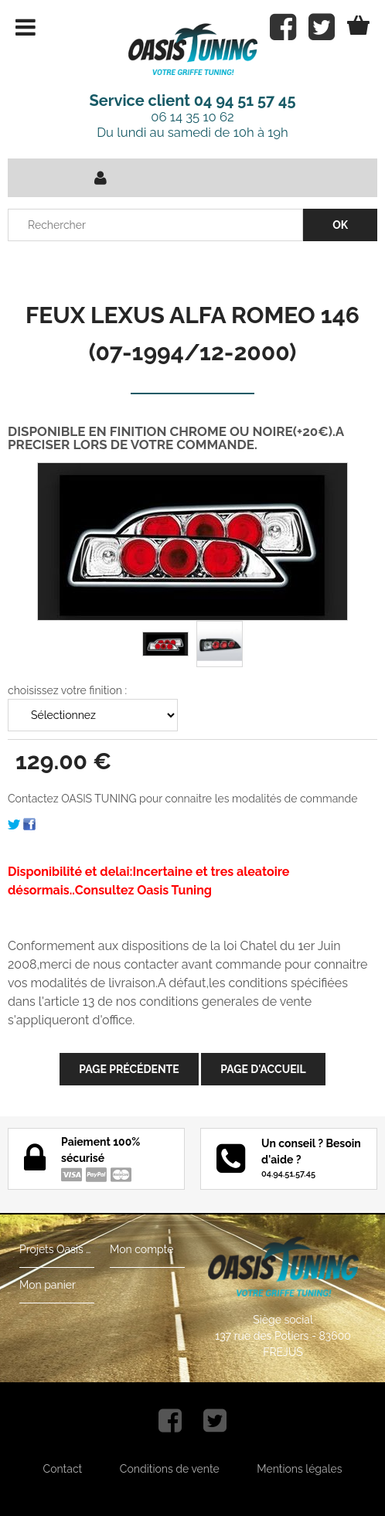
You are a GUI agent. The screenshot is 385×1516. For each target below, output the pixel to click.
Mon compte (141, 1249)
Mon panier (47, 1285)
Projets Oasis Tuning (56, 1249)
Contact (63, 1469)
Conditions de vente (170, 1469)
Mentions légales (299, 1469)
